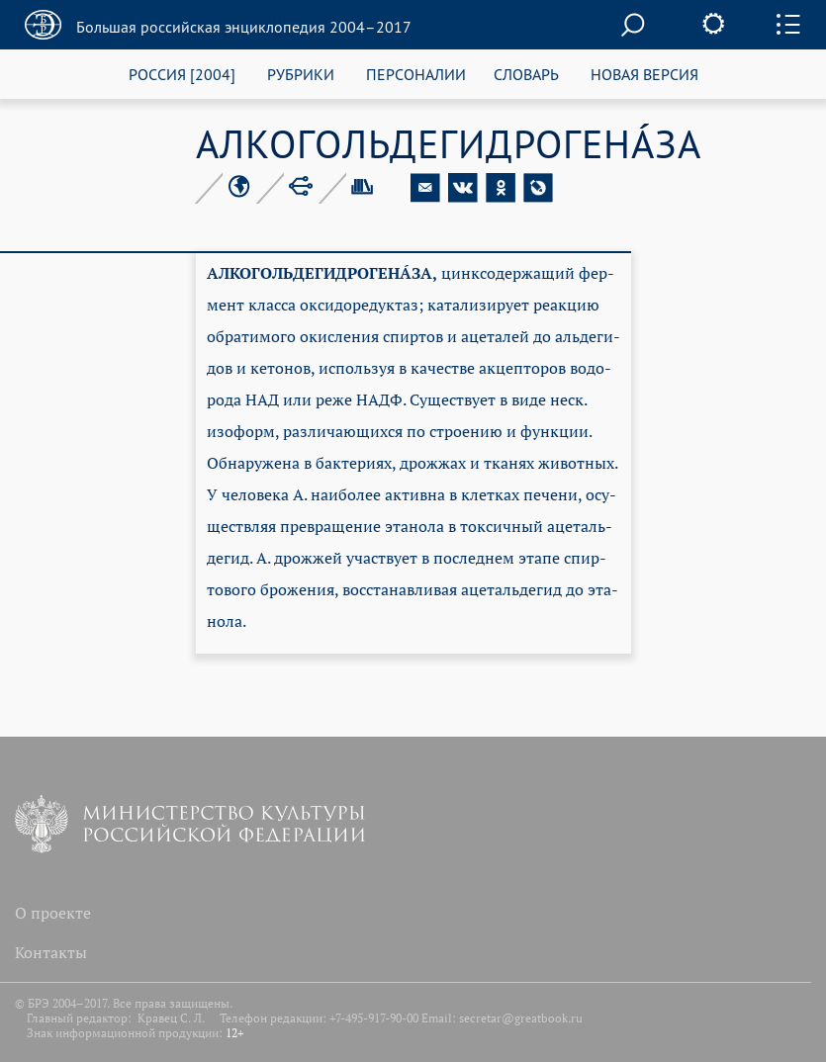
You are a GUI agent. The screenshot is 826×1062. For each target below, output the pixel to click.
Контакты (51, 952)
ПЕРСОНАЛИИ (416, 73)
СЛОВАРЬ (526, 73)
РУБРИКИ (300, 73)
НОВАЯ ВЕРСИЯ (644, 73)
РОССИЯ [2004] (182, 73)
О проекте (53, 913)
